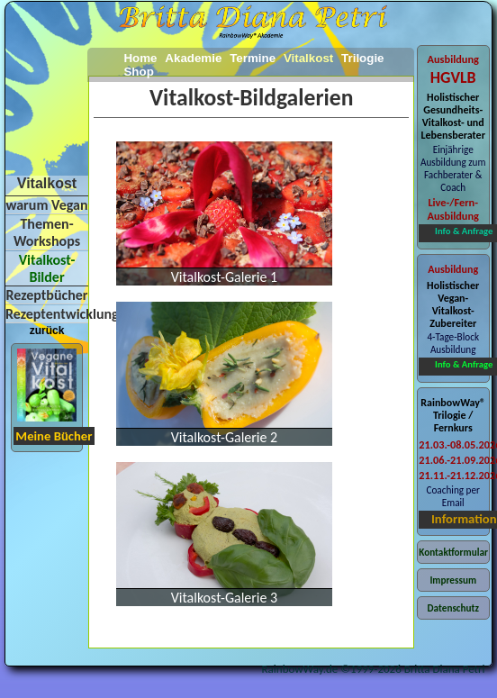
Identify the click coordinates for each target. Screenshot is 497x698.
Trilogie (362, 58)
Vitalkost (308, 58)
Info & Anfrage (463, 231)
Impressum (452, 580)
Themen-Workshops (47, 232)
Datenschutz (453, 608)
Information (464, 519)
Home (140, 58)
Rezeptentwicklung (62, 313)
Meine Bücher (53, 436)
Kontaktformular (453, 552)
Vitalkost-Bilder (47, 268)
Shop (138, 71)
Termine (253, 58)
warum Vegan (46, 204)
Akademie (193, 58)
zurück (47, 330)
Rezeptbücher (46, 295)
